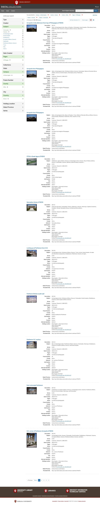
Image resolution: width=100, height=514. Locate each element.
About (7, 11)
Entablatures (6, 37)
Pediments (5, 41)
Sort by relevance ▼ (75, 20)
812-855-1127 (68, 59)
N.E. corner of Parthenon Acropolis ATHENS (40, 431)
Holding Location (9, 104)
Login (97, 7)
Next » (39, 20)
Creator (5, 23)
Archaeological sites (8, 34)
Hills (4, 47)
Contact (13, 11)
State (5, 69)
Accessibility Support (37, 496)
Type (5, 20)
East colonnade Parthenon (35, 385)
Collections (7, 65)
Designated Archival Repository (48, 496)
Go (96, 11)
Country (6, 96)
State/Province (8, 107)
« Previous (30, 480)
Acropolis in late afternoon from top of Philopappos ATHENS (45, 23)
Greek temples (6, 36)
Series (5, 111)
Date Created (7, 53)
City (4, 92)
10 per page (85, 20)
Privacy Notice (61, 501)
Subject (5, 27)
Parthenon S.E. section (34, 340)
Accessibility (54, 501)
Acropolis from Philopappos (35, 69)
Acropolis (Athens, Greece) (9, 39)
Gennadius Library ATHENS (35, 202)
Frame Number (8, 80)
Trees (4, 45)
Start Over (95, 15)
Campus (6, 72)
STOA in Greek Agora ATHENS (36, 157)
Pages (5, 57)
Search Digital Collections (68, 11)
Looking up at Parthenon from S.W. (37, 248)
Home (2, 11)
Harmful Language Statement (61, 496)
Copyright (66, 501)
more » (5, 49)
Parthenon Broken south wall (35, 294)
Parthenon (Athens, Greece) (9, 43)
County (5, 84)
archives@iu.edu (61, 59)
